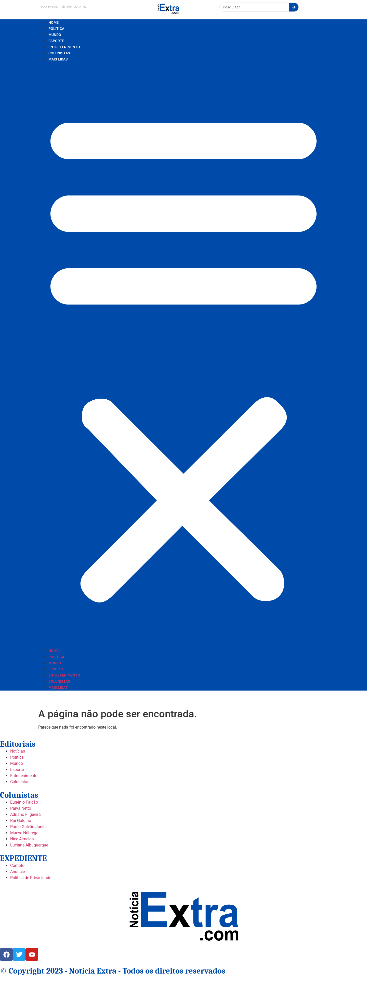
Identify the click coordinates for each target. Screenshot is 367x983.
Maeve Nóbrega (24, 832)
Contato (17, 865)
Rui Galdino (20, 820)
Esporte (56, 41)
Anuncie (17, 871)
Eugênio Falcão (24, 802)
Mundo (54, 35)
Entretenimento (64, 47)
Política (56, 29)
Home (53, 22)
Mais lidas (58, 59)
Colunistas (59, 53)
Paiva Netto (20, 808)
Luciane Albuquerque (29, 845)
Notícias (17, 751)
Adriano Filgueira (25, 814)
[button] (183, 355)
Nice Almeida (22, 839)
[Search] (293, 7)
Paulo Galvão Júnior (28, 826)
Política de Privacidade (30, 877)
